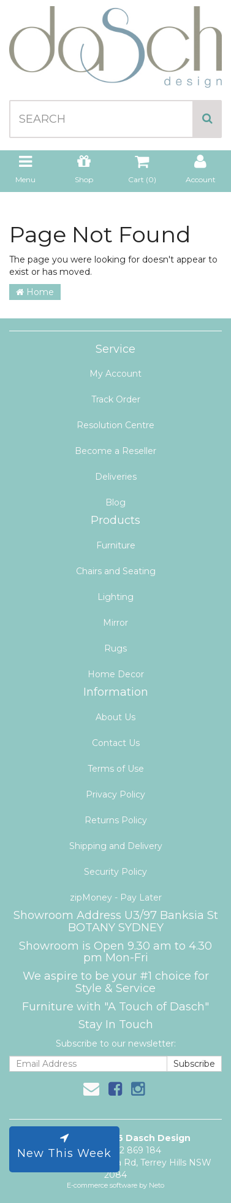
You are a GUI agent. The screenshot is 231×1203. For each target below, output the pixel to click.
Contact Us (116, 742)
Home (35, 292)
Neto (156, 1185)
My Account (115, 373)
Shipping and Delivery (115, 845)
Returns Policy (116, 820)
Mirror (115, 622)
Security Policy (115, 871)
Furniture (115, 545)
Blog (115, 502)
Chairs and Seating (116, 571)
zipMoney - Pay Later (116, 897)
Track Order (115, 399)
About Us (115, 717)
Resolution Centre (115, 425)
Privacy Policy (115, 794)
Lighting (115, 596)
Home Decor (116, 674)
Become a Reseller (115, 450)
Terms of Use (116, 768)
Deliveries (116, 476)
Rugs (115, 648)
